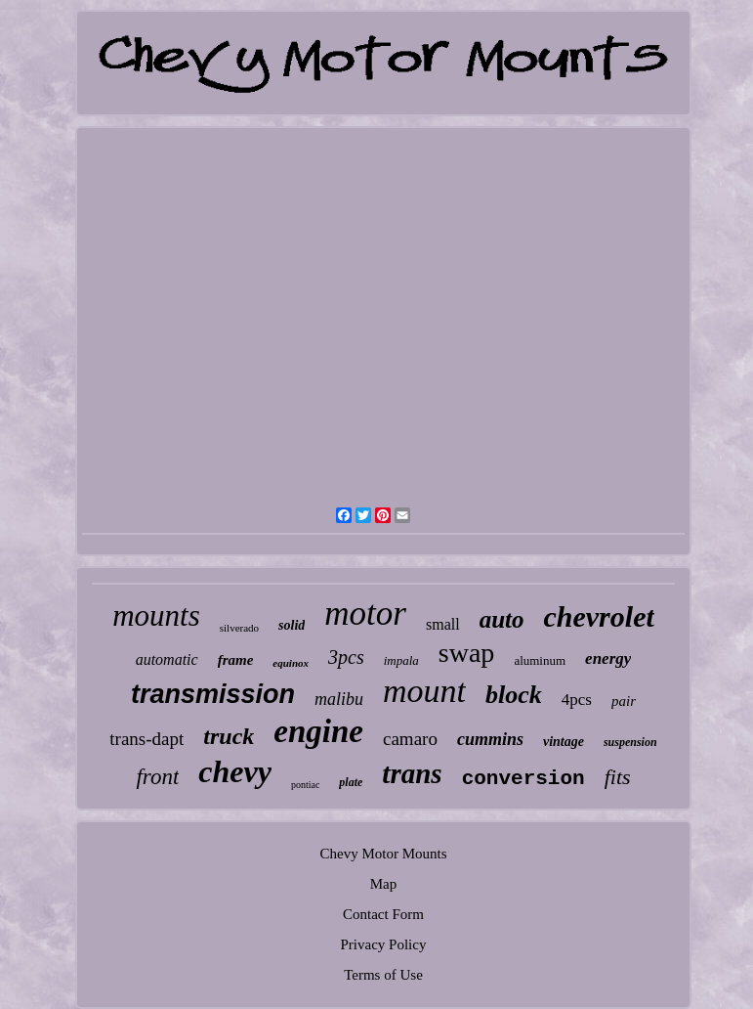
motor (365, 613)
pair (623, 701)
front (157, 777)
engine (318, 731)
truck (228, 736)
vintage (563, 741)
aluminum (539, 660)
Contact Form (383, 914)
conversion (523, 779)
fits (618, 777)
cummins (490, 739)
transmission (213, 694)
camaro (410, 738)
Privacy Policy (384, 944)
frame (236, 660)
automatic (167, 659)
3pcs (346, 657)
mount (424, 691)
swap (467, 652)
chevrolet (598, 616)
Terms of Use (383, 975)
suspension (630, 742)
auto (502, 619)
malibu (338, 699)
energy (608, 658)
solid (291, 625)
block (513, 694)
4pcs (577, 699)
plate (350, 782)
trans (411, 773)
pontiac (305, 784)
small (443, 624)
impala (401, 660)
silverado (239, 628)
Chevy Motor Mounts (382, 853)
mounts (156, 615)
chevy (235, 771)
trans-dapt (146, 738)
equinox (290, 663)
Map (383, 884)
